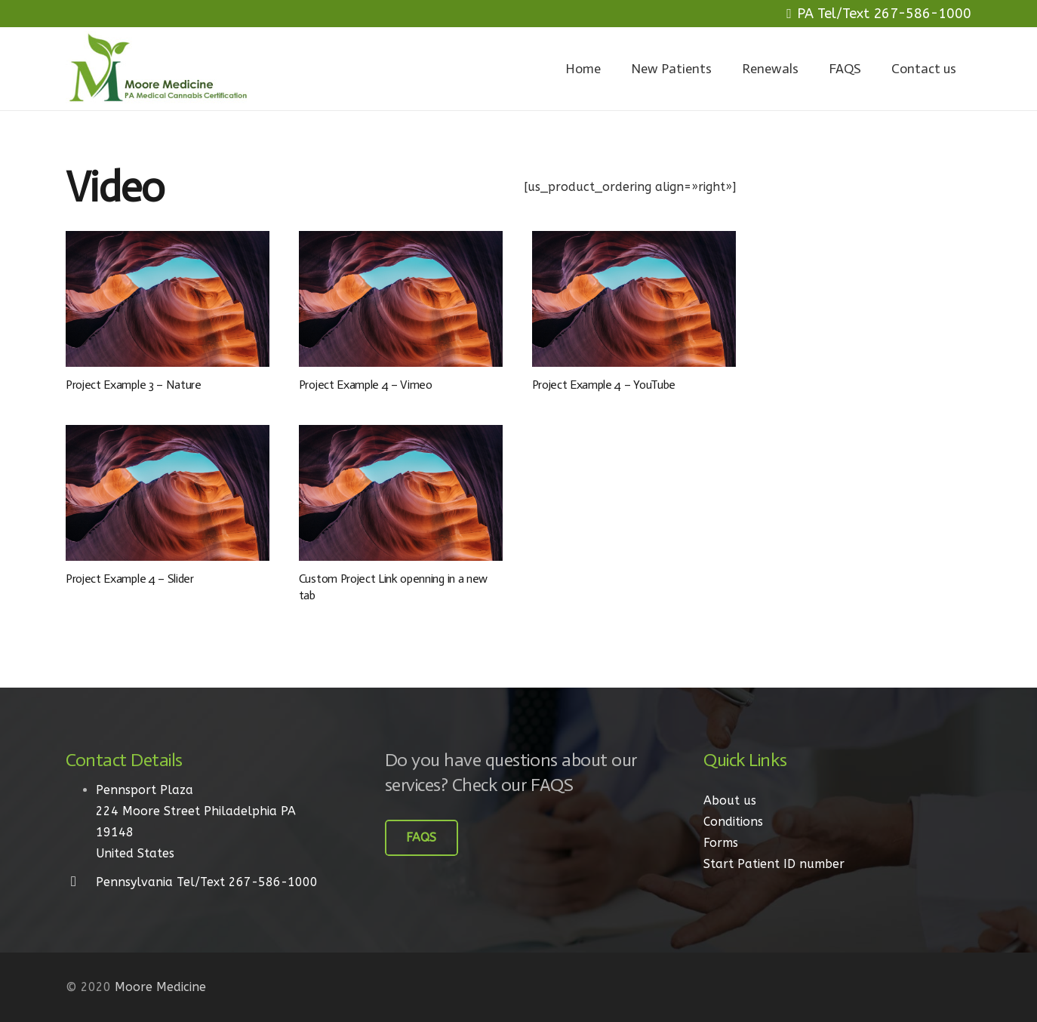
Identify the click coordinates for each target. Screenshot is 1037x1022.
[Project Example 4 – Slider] (167, 493)
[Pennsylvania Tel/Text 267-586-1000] (81, 882)
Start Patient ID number (774, 864)
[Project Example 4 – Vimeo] (401, 299)
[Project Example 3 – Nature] (167, 299)
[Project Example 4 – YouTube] (634, 299)
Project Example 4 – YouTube (603, 384)
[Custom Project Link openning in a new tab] (401, 493)
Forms (720, 843)
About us (729, 800)
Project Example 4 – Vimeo (365, 384)
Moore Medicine (160, 987)
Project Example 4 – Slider (130, 578)
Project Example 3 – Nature (134, 384)
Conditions (733, 821)
